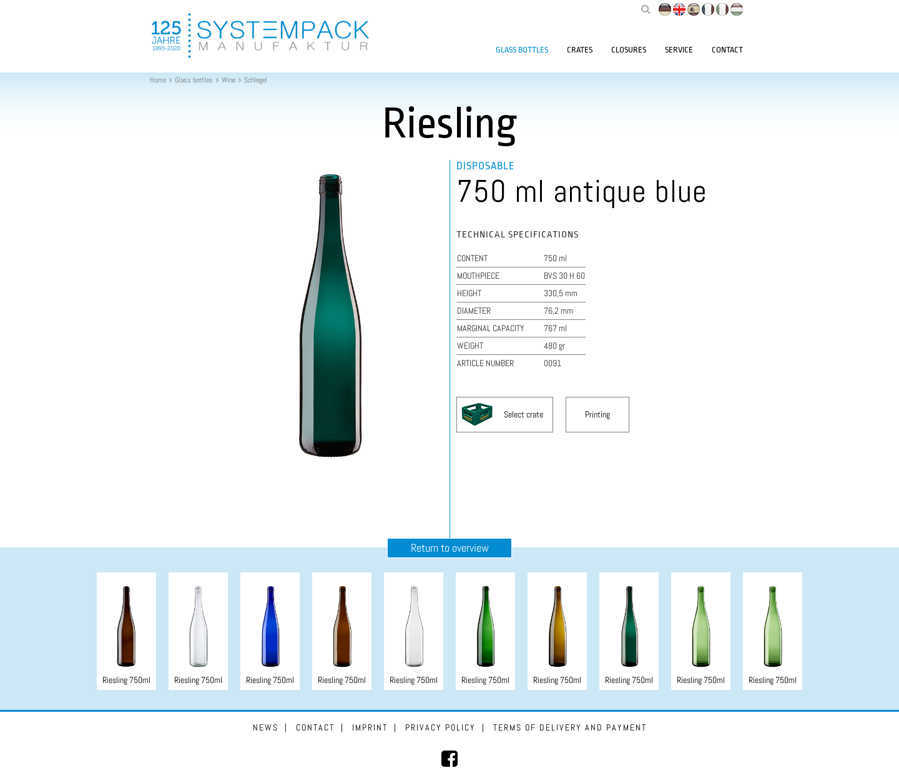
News (265, 727)
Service (679, 49)
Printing (597, 414)
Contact (727, 49)
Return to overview (450, 548)
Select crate (523, 414)
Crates (579, 49)
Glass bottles (522, 49)
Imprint (370, 727)
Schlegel (255, 80)
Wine (228, 80)
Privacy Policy (440, 727)
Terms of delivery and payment (570, 727)
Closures (628, 49)
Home (158, 80)
